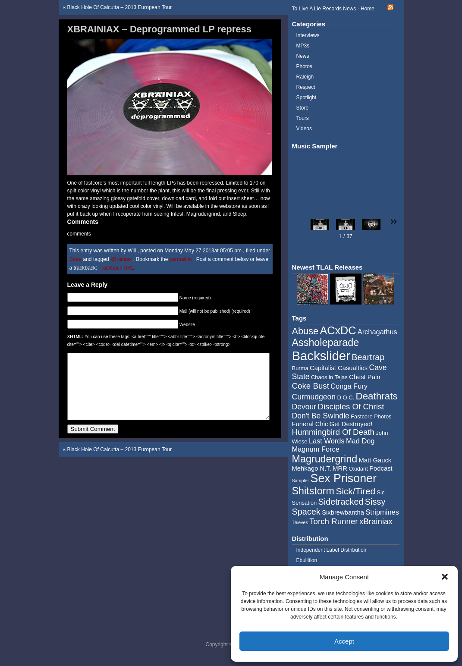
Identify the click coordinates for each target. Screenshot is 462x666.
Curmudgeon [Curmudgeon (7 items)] (314, 397)
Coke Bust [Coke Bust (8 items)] (310, 385)
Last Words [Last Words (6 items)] (327, 441)
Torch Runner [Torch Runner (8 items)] (333, 521)
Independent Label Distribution (331, 550)
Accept (344, 641)
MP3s (303, 46)
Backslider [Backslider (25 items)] (321, 356)
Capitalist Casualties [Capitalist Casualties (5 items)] (339, 367)
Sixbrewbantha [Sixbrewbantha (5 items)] (343, 512)
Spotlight (306, 97)
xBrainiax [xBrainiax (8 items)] (376, 521)
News (302, 56)
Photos (304, 66)
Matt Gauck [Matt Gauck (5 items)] (375, 460)
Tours (302, 118)
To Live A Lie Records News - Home (333, 9)
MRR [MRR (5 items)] (340, 468)
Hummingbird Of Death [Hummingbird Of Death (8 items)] (333, 432)
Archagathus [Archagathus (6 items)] (377, 332)
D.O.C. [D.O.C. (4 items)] (345, 397)
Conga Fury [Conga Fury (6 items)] (349, 386)
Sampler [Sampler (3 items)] (300, 480)
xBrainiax (121, 259)
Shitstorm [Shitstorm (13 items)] (313, 490)
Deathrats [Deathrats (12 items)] (376, 396)
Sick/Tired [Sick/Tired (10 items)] (355, 491)
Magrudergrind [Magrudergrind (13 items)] (325, 459)
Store (75, 259)
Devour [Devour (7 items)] (304, 406)
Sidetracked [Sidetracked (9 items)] (341, 501)
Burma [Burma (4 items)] (300, 368)
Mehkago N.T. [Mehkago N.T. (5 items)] (311, 468)
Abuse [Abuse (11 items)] (305, 331)
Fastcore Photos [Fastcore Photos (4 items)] (371, 416)
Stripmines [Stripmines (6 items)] (382, 512)
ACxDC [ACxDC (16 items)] (338, 330)
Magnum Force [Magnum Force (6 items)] (315, 449)
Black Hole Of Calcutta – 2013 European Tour (119, 7)
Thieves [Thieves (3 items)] (300, 522)
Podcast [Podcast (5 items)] (380, 468)
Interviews (308, 35)
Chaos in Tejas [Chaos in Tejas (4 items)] (329, 377)
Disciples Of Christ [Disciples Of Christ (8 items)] (351, 406)
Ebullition (306, 560)
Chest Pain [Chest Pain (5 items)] (364, 377)
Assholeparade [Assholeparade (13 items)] (325, 342)
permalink (181, 259)
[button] (444, 576)
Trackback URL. (116, 268)
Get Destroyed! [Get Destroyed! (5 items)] (351, 424)
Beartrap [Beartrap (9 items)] (368, 357)
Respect (305, 87)
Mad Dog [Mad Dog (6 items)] (360, 441)
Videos (304, 129)
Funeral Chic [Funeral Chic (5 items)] (310, 424)
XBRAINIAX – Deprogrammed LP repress (159, 29)
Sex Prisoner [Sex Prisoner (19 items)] (344, 478)
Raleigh (305, 77)
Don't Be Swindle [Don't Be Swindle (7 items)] (320, 416)
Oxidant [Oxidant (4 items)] (358, 468)
